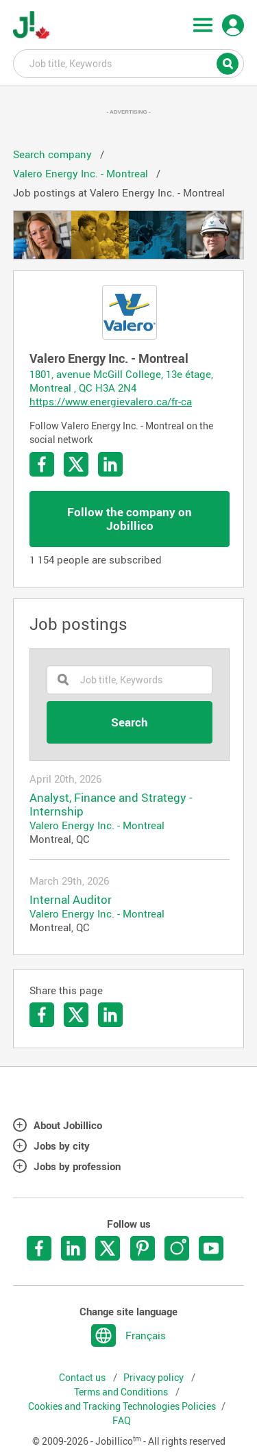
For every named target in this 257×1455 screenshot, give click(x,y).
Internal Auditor (70, 900)
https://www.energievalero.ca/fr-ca (110, 401)
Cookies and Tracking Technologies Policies (122, 1406)
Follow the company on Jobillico (129, 518)
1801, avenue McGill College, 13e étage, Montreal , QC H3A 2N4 (121, 380)
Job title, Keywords (129, 63)
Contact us (83, 1377)
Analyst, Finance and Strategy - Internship (111, 804)
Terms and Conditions (122, 1392)
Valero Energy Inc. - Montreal (96, 825)
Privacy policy (154, 1377)
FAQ (121, 1421)
